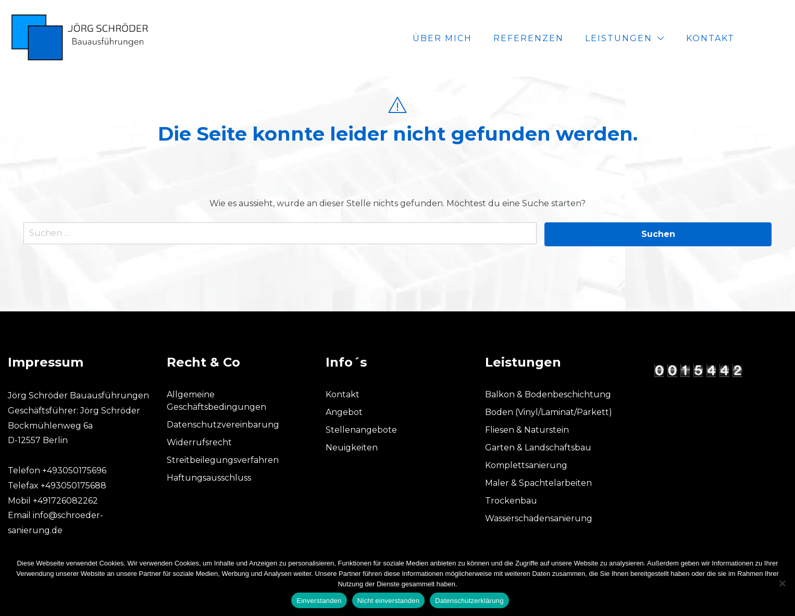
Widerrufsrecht (199, 442)
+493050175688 (73, 486)
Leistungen (653, 38)
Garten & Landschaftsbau (538, 447)
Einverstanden (318, 601)
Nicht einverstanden (388, 601)
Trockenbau (511, 501)
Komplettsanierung (526, 465)
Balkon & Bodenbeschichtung (548, 394)
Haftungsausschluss (209, 478)
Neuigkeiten (352, 447)
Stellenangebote (361, 430)
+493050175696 (74, 470)
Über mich (476, 38)
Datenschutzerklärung (469, 601)
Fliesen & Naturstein (527, 430)
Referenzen (563, 38)
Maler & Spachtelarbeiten (538, 483)
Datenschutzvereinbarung (223, 425)
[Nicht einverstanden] (782, 583)
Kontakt (745, 38)
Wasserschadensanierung (538, 518)
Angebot (344, 412)
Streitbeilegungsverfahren (223, 460)
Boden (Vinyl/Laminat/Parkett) (548, 412)
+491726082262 (65, 501)
